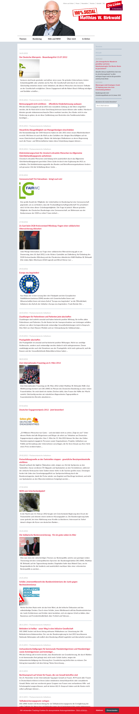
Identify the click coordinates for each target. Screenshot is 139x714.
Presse (77, 3)
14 (34, 629)
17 (44, 629)
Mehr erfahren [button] (81, 710)
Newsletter (84, 3)
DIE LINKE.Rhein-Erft (105, 671)
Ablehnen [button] (99, 710)
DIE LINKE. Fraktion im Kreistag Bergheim (105, 675)
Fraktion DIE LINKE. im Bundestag (105, 650)
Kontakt (99, 3)
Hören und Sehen (68, 3)
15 (38, 629)
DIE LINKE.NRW (103, 654)
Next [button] (123, 700)
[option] (53, 700)
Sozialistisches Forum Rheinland (105, 684)
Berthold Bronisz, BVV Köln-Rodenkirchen (107, 667)
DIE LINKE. (101, 646)
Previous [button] (45, 700)
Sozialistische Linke (104, 679)
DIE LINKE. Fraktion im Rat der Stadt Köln (107, 661)
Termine (92, 3)
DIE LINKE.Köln (103, 657)
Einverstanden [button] (112, 710)
